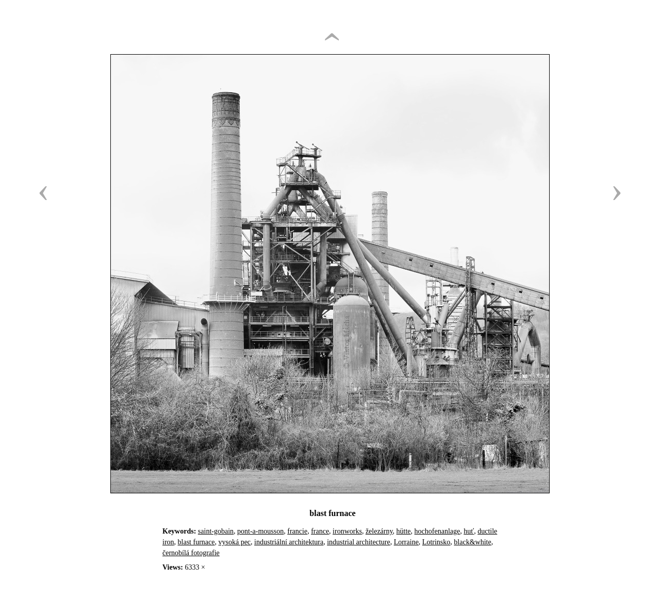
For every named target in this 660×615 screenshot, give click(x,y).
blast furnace (196, 542)
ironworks (347, 531)
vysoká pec (234, 542)
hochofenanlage (437, 531)
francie (297, 531)
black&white (472, 542)
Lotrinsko (436, 542)
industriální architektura (288, 542)
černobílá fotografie (191, 553)
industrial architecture (358, 542)
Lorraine (406, 542)
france (320, 531)
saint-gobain (216, 531)
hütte (404, 531)
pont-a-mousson (260, 531)
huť (469, 531)
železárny (379, 531)
